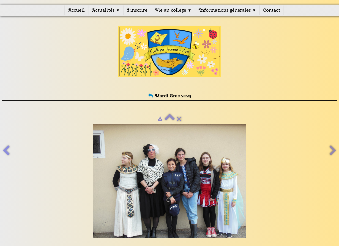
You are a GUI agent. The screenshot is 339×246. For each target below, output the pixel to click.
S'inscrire (137, 10)
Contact (271, 10)
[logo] (169, 54)
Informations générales (227, 10)
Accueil (76, 10)
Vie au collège (173, 10)
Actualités (106, 10)
